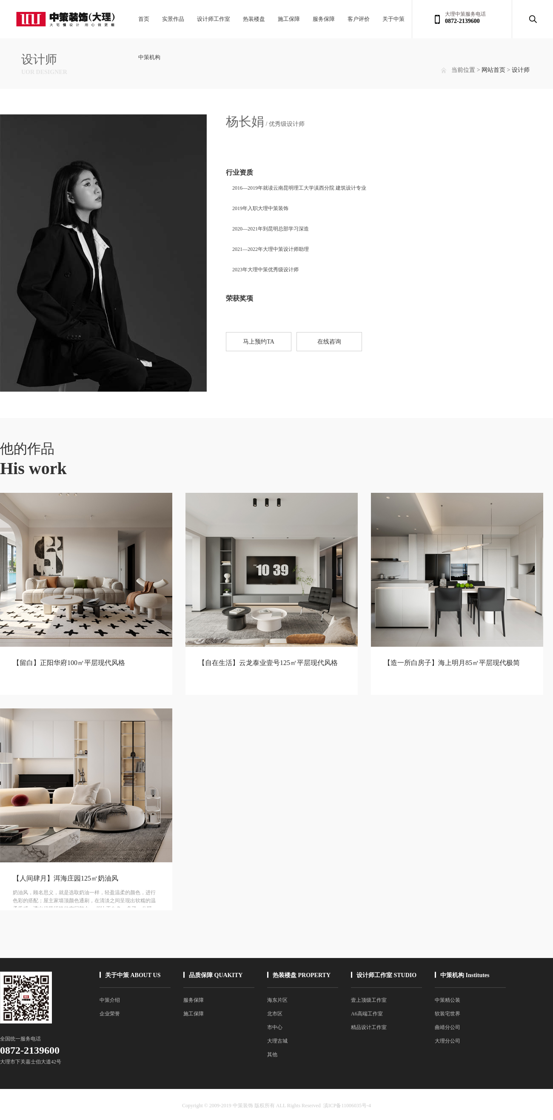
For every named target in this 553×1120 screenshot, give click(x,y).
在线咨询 (329, 341)
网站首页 (493, 70)
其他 (272, 1054)
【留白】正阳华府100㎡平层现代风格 (69, 662)
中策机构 (149, 57)
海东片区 (277, 1000)
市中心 (274, 1027)
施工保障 (289, 19)
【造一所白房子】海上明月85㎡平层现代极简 (452, 662)
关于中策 (393, 19)
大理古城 (277, 1041)
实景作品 (173, 19)
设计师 (521, 70)
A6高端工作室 (367, 1014)
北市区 (274, 1014)
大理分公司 (447, 1041)
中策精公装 (447, 1000)
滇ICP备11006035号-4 (347, 1106)
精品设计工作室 (369, 1027)
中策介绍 (110, 1000)
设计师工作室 (213, 19)
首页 (143, 19)
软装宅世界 (447, 1014)
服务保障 (324, 19)
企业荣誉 (110, 1014)
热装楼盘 (254, 19)
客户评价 (359, 19)
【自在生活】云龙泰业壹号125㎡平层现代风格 (268, 662)
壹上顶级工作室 (369, 1000)
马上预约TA (258, 341)
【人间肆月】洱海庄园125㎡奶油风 (65, 878)
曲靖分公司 (447, 1027)
